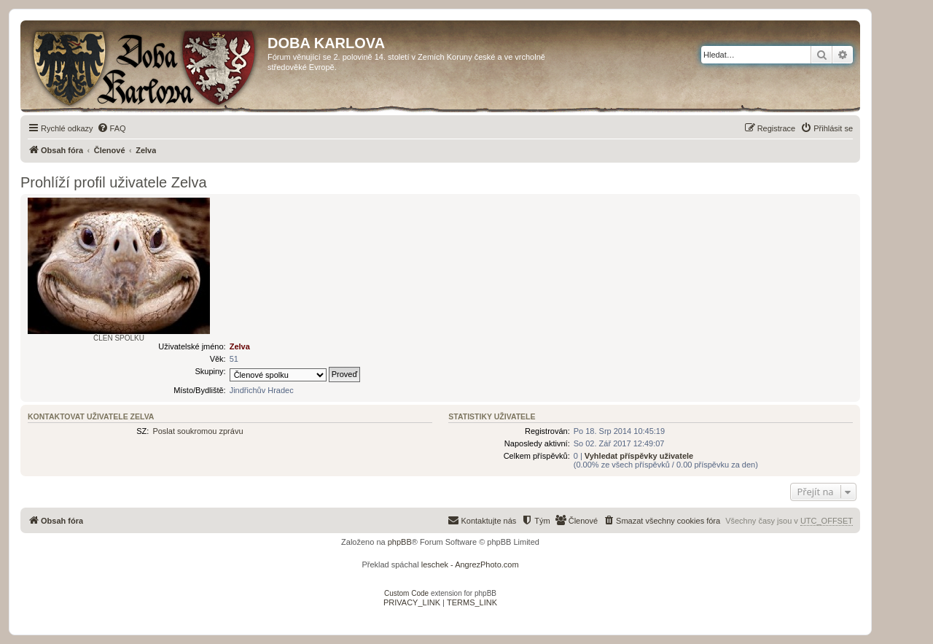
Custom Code (406, 593)
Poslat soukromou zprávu (197, 431)
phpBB (400, 542)
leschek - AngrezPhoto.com (470, 564)
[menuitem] (111, 128)
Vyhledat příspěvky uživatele (639, 455)
